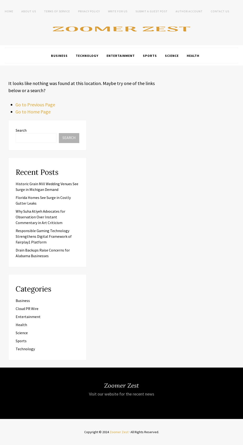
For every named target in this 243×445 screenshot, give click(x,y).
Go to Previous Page (35, 105)
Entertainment (121, 56)
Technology (87, 56)
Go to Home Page (33, 112)
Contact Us (220, 11)
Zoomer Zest (119, 432)
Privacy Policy (89, 11)
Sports (150, 56)
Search (21, 130)
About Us (28, 11)
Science (172, 56)
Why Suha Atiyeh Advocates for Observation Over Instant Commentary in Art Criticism (40, 217)
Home (9, 11)
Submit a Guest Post (152, 11)
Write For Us (117, 11)
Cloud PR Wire (27, 308)
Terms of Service (57, 11)
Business (59, 56)
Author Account (189, 11)
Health (193, 56)
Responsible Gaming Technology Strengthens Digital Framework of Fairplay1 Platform (44, 236)
